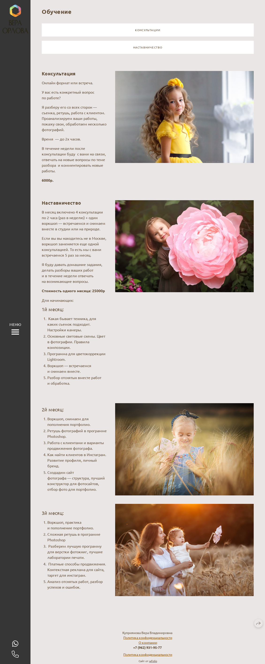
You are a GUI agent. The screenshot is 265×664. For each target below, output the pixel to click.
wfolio (153, 661)
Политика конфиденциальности (147, 637)
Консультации (147, 30)
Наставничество (148, 47)
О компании (148, 642)
